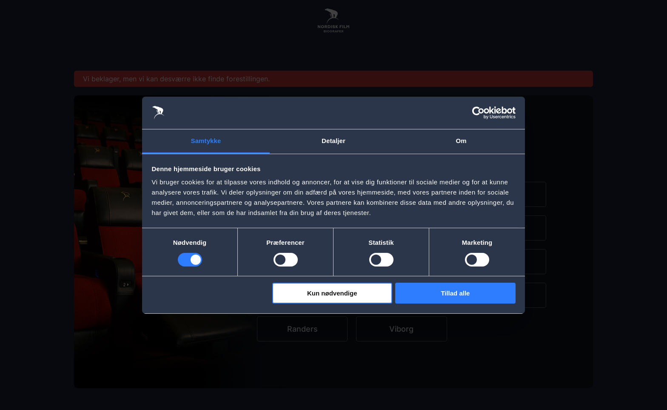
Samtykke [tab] (206, 140)
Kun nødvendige (332, 293)
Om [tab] (461, 140)
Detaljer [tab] (333, 140)
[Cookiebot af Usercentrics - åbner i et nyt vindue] (478, 112)
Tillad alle (455, 293)
